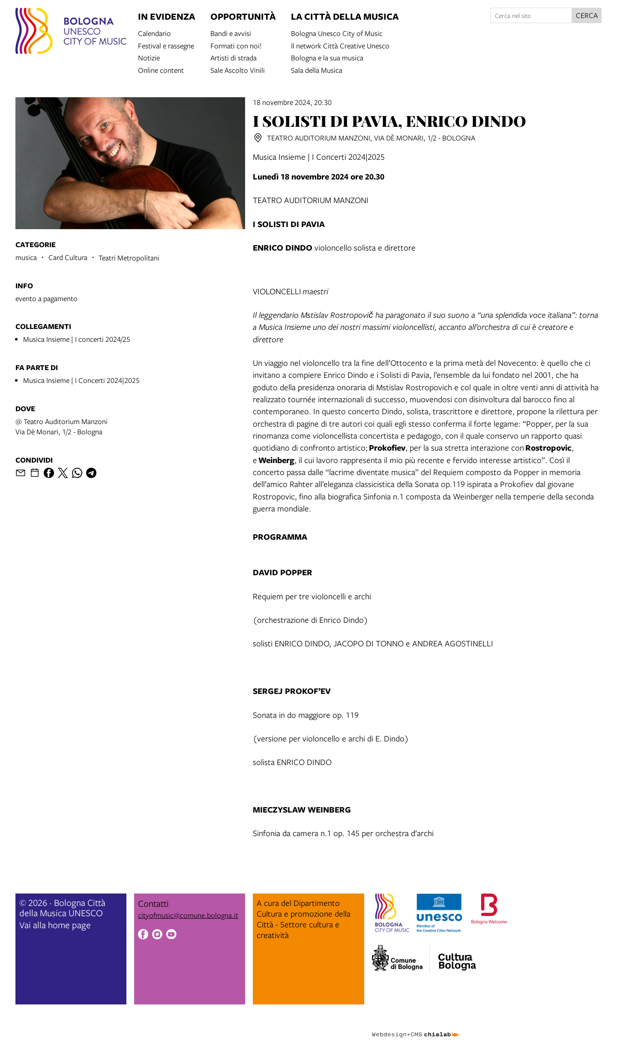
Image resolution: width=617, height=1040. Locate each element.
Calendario (154, 32)
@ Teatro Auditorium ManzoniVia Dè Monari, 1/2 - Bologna (61, 426)
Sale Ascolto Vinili (237, 69)
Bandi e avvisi (230, 32)
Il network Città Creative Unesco (340, 45)
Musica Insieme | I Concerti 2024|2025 (81, 380)
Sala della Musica (316, 69)
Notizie (149, 57)
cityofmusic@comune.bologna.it (188, 915)
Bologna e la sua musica (327, 57)
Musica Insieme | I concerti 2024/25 (76, 339)
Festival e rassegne (166, 45)
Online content (161, 69)
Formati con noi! (236, 45)
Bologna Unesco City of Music (337, 32)
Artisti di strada (233, 57)
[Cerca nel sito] (531, 15)
